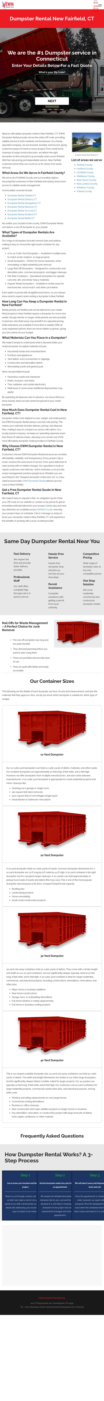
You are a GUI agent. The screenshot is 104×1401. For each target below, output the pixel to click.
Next (52, 101)
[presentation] (52, 90)
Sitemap (80, 1307)
